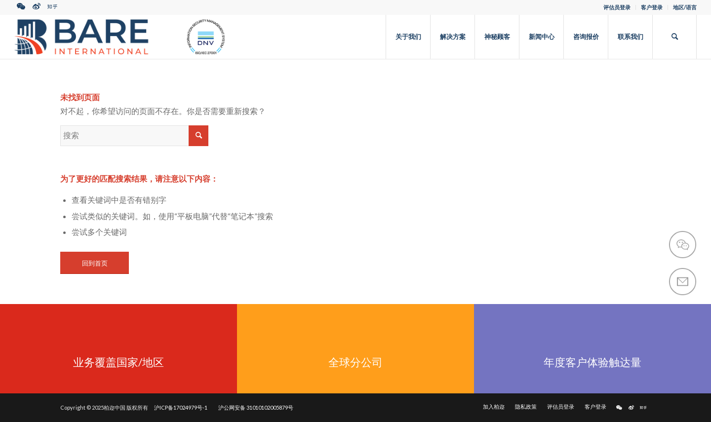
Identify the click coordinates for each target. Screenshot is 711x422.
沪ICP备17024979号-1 (180, 407)
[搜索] (674, 36)
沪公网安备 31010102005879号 (255, 407)
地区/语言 (685, 7)
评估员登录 (617, 7)
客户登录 (652, 7)
